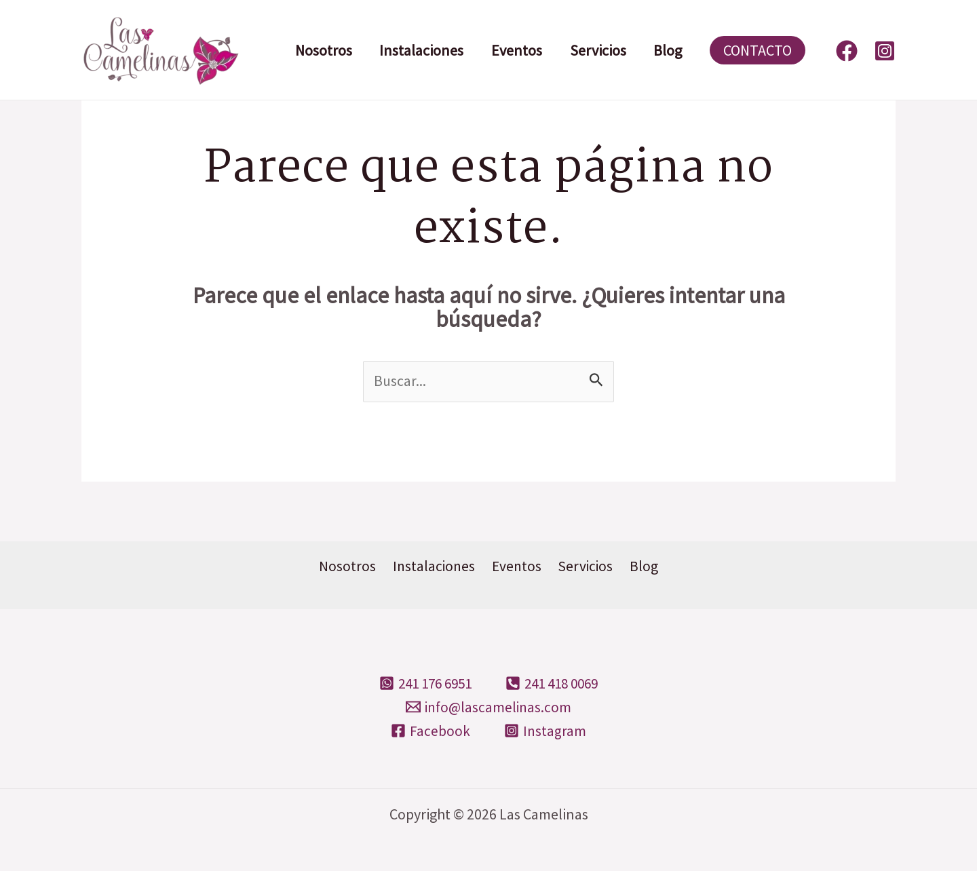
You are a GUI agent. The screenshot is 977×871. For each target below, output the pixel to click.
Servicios (605, 50)
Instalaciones (425, 50)
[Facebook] (847, 51)
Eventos (522, 50)
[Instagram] (885, 51)
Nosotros (324, 50)
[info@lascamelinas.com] (488, 707)
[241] (422, 683)
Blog (678, 50)
